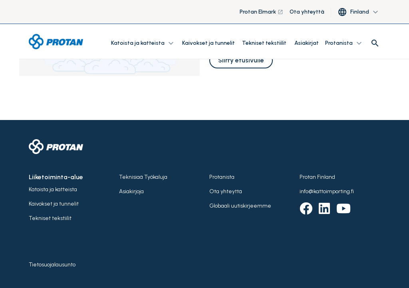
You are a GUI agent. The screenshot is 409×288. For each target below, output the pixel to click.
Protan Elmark (261, 11)
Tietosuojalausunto (52, 264)
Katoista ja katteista (53, 189)
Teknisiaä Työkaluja (143, 177)
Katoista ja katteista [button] (143, 43)
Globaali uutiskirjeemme (240, 205)
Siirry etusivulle (241, 60)
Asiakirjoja (131, 191)
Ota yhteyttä (307, 11)
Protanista (221, 177)
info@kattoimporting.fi (327, 191)
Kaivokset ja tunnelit (209, 43)
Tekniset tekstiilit (264, 43)
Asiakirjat (306, 43)
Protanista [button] (344, 43)
